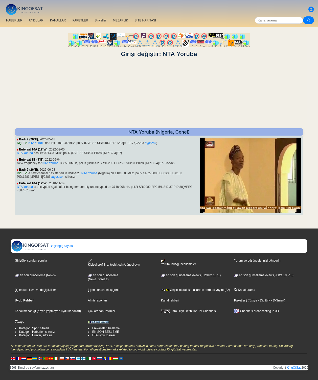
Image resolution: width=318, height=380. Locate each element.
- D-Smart (277, 300)
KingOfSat (294, 367)
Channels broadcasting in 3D (256, 311)
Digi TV (22, 143)
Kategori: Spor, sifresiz (34, 328)
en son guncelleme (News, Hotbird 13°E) (191, 275)
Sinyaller (100, 20)
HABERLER (14, 20)
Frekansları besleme (106, 328)
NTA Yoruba (36, 143)
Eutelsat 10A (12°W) (33, 149)
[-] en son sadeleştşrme (104, 290)
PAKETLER (80, 20)
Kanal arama (244, 290)
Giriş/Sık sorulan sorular (31, 260)
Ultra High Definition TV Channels (188, 311)
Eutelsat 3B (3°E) (31, 159)
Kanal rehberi (170, 300)
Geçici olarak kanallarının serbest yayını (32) (195, 290)
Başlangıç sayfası (42, 246)
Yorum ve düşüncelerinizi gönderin (257, 260)
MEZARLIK (120, 20)
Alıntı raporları (97, 300)
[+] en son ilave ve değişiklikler (35, 290)
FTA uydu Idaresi (103, 335)
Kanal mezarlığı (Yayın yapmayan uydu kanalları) (48, 311)
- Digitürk (263, 300)
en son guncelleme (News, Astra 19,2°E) (263, 275)
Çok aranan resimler (101, 311)
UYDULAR (36, 20)
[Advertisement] (159, 93)
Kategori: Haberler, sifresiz (37, 332)
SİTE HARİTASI (145, 20)
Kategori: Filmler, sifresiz (35, 335)
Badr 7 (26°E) (28, 139)
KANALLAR (58, 20)
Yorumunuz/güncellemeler (178, 262)
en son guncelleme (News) (35, 275)
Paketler (239, 300)
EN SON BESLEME (105, 332)
